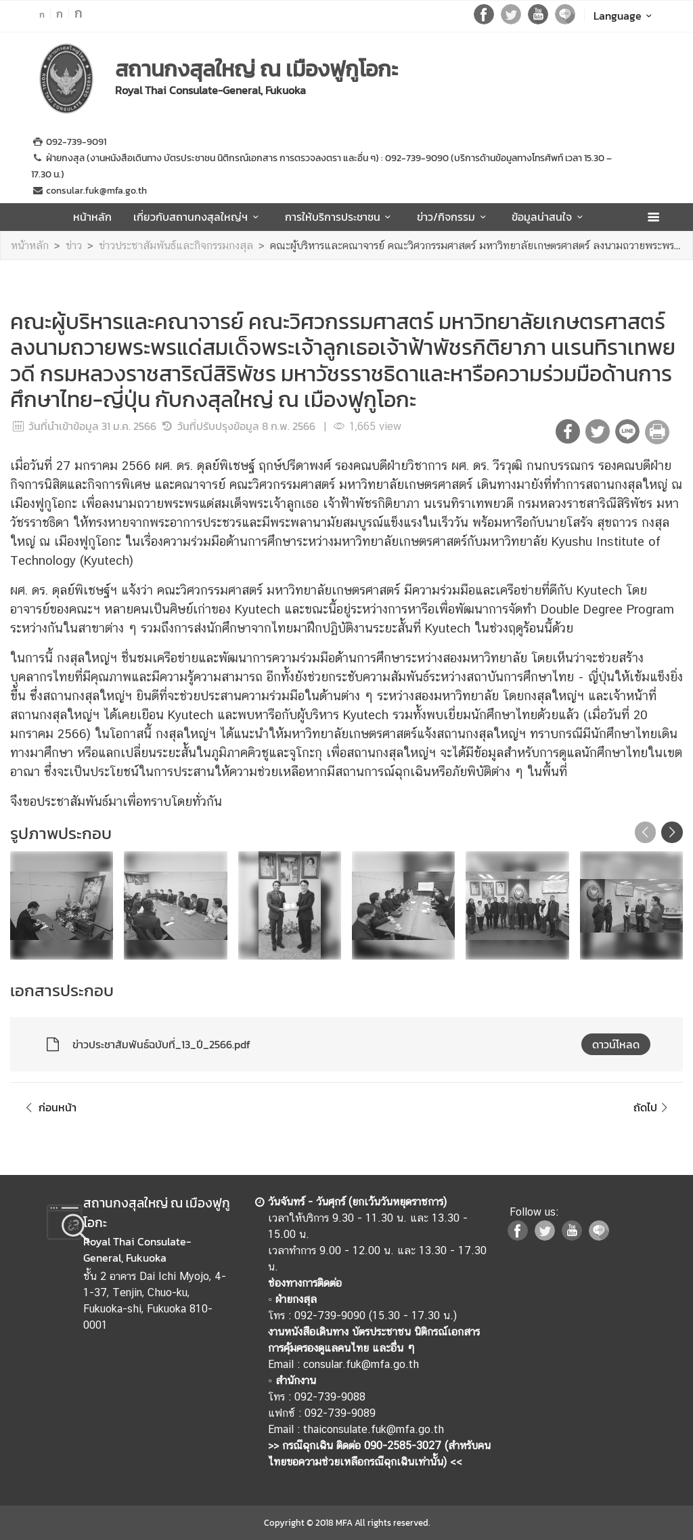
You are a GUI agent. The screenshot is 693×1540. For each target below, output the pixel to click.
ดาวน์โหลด (616, 1044)
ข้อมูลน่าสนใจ (549, 217)
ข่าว (74, 245)
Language (625, 15)
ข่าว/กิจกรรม (453, 217)
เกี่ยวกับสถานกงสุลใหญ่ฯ (198, 217)
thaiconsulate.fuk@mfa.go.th (373, 1429)
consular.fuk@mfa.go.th (361, 1364)
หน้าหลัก (92, 217)
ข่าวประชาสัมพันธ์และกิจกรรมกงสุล (176, 245)
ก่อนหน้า (48, 1107)
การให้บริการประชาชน (340, 217)
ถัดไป (652, 1107)
